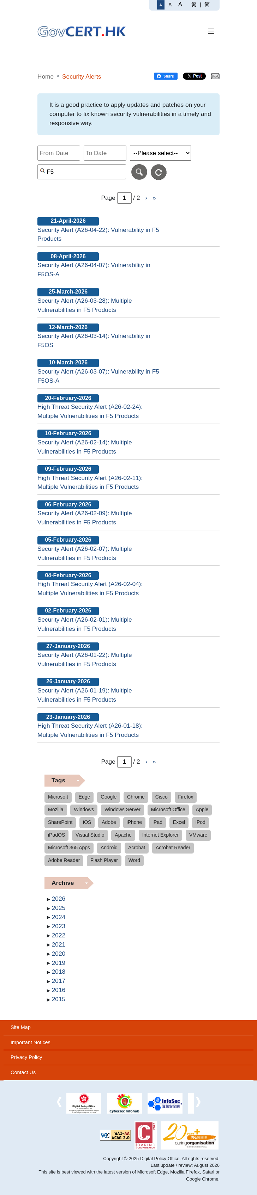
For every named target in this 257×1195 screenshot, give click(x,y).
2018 (58, 971)
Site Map (21, 1027)
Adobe (109, 822)
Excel (179, 822)
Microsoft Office (168, 809)
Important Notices (30, 1042)
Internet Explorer (160, 835)
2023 (58, 926)
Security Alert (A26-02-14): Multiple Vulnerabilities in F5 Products (84, 447)
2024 (58, 916)
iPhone (134, 822)
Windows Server (122, 809)
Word (134, 860)
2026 (58, 898)
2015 (58, 999)
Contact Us (23, 1072)
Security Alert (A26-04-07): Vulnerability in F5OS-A (93, 269)
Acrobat (136, 847)
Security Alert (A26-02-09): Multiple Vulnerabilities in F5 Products (84, 518)
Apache (123, 835)
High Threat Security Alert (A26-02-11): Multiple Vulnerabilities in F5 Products (90, 482)
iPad (157, 822)
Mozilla (56, 809)
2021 (58, 944)
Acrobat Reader (173, 847)
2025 (58, 907)
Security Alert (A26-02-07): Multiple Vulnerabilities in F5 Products (84, 553)
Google (108, 797)
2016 (58, 989)
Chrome (136, 797)
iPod (200, 822)
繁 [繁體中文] (194, 4)
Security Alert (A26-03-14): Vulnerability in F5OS (93, 340)
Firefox (185, 797)
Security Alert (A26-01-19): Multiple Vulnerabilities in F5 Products (84, 695)
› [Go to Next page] (146, 197)
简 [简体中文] (207, 4)
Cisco (161, 797)
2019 (58, 962)
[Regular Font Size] (161, 5)
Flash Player (104, 860)
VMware (198, 835)
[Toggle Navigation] (211, 31)
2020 (58, 953)
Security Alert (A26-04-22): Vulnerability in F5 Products (98, 234)
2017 (58, 980)
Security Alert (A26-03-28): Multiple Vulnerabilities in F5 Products (84, 305)
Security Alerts (81, 76)
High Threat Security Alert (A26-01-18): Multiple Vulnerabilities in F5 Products (90, 730)
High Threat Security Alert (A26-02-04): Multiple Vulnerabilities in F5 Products (90, 588)
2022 (58, 935)
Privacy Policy (26, 1057)
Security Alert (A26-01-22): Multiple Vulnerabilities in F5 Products (84, 659)
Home (45, 76)
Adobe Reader (64, 860)
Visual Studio (90, 835)
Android (109, 847)
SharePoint (60, 822)
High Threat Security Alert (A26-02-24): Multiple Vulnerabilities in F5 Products (90, 411)
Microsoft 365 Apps (69, 847)
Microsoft (58, 797)
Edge (84, 797)
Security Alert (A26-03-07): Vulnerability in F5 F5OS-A (98, 376)
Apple (202, 809)
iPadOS (56, 835)
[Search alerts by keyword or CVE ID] (81, 171)
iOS (87, 822)
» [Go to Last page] (154, 197)
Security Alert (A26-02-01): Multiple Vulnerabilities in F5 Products (84, 624)
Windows (84, 809)
